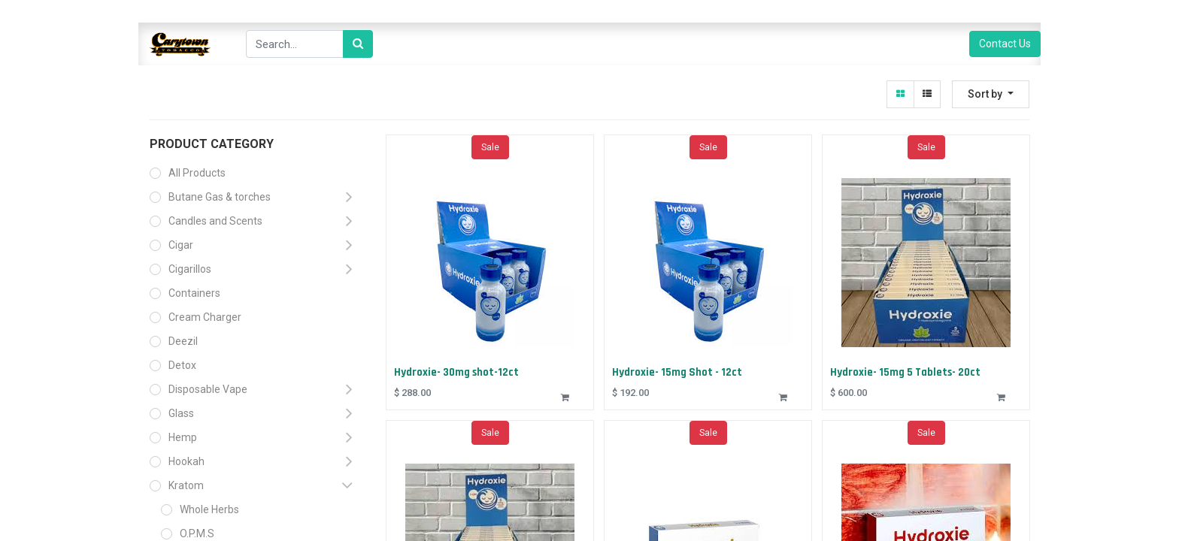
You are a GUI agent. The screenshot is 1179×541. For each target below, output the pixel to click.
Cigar (180, 245)
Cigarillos (189, 269)
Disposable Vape (207, 389)
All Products (197, 173)
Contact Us (1005, 44)
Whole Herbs (209, 509)
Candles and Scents (215, 221)
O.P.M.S (197, 533)
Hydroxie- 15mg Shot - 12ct (679, 371)
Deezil (183, 341)
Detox (182, 365)
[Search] (358, 44)
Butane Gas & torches (219, 197)
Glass (181, 413)
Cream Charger (204, 317)
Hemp (182, 437)
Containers (194, 293)
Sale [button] (490, 149)
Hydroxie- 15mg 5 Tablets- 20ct (907, 371)
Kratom (186, 485)
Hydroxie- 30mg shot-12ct (458, 371)
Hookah (186, 461)
